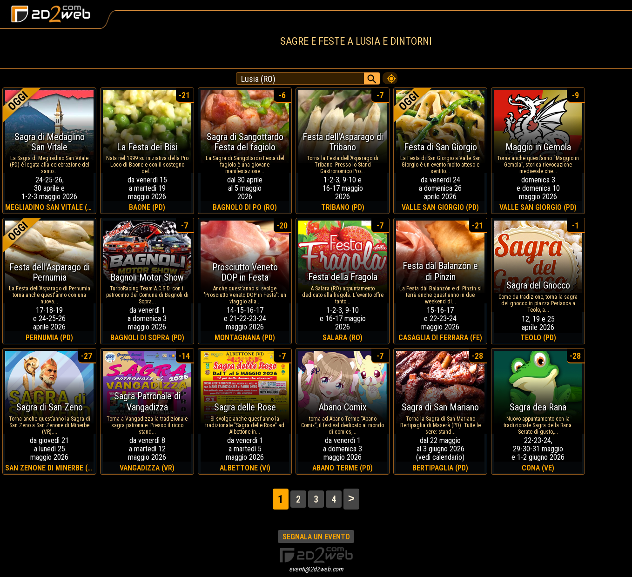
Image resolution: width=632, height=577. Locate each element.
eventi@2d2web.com (316, 569)
